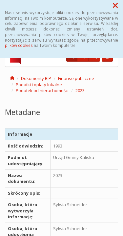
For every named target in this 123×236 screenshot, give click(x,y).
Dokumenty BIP (36, 78)
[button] (115, 5)
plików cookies (19, 45)
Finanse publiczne (76, 78)
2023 (80, 90)
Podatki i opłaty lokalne (39, 85)
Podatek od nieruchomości (42, 90)
